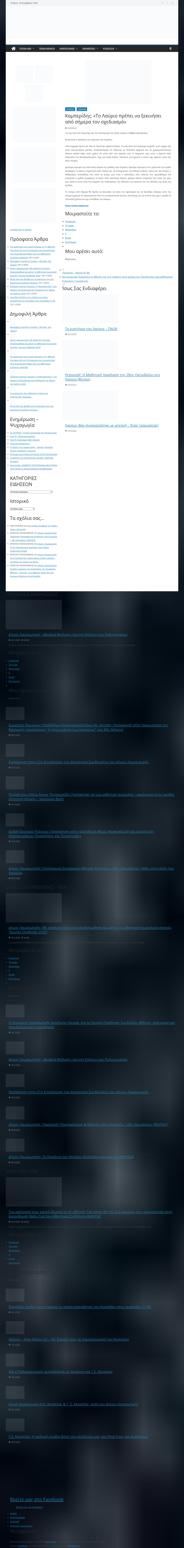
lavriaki (26, 640)
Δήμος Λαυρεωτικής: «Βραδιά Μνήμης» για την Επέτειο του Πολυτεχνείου (68, 634)
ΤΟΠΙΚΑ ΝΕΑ (25, 48)
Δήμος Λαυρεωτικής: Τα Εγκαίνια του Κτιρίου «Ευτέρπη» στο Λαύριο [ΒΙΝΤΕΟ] (71, 1156)
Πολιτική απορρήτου (20, 443)
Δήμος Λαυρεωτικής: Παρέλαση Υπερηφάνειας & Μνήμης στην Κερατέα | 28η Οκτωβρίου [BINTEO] (33, 536)
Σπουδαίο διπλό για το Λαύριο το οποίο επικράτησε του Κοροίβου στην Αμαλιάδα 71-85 (80, 1306)
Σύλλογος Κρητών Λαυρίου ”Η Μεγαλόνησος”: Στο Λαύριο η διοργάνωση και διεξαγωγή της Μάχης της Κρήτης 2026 (33, 290)
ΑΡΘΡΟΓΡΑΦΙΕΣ (67, 48)
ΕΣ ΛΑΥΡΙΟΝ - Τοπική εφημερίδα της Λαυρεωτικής (33, 432)
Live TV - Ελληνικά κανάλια (22, 436)
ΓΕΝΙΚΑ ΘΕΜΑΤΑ (47, 48)
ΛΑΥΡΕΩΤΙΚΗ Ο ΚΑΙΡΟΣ (21, 229)
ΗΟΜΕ (13, 1513)
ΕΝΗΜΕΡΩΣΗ (89, 48)
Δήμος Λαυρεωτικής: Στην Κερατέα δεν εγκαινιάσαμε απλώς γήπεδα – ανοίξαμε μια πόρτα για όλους (33, 558)
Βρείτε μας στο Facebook (37, 1499)
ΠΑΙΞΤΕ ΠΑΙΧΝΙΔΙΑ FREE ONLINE (25, 440)
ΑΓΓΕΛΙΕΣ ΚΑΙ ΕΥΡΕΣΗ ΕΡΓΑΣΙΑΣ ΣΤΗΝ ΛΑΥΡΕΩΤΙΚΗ (33, 454)
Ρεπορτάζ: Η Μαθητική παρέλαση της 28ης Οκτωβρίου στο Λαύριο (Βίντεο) (112, 376)
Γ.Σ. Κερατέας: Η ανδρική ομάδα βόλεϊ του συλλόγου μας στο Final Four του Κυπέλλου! (78, 1436)
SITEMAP (14, 1521)
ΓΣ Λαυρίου (70, 109)
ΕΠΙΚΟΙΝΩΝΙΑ (17, 1517)
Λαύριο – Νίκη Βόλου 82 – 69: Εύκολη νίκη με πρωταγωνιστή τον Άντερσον (69, 1339)
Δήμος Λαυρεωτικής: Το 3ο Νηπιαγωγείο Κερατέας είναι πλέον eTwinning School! (33, 547)
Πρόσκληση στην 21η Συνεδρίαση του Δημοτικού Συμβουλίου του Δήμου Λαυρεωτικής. (79, 762)
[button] (32, 49)
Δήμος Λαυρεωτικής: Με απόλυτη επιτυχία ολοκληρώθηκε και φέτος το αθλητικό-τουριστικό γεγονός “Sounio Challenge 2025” (33, 272)
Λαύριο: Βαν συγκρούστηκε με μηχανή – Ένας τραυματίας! (112, 425)
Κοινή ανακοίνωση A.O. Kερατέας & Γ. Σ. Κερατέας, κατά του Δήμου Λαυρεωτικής (73, 1404)
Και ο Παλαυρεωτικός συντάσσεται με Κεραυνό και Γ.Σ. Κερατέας (61, 1371)
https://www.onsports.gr (77, 205)
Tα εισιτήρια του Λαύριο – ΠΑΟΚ (91, 328)
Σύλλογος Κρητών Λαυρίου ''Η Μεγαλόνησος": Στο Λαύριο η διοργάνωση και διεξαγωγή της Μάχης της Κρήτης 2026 (33, 380)
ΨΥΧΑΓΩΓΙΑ (108, 48)
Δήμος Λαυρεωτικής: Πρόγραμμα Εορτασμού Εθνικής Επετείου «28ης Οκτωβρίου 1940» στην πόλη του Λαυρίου (91, 870)
